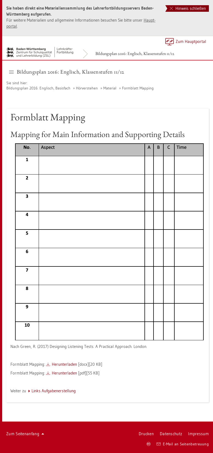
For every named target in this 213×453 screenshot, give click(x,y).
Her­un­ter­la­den (64, 364)
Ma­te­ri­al (110, 88)
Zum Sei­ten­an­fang (25, 433)
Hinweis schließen (188, 8)
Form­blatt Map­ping (138, 88)
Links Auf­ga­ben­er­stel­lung (54, 390)
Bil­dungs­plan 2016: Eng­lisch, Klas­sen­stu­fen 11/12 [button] (66, 71)
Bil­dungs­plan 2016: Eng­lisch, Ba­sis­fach (38, 88)
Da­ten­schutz (171, 433)
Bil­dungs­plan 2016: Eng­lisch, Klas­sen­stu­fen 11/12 (134, 53)
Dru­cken (146, 433)
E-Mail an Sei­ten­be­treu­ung (183, 444)
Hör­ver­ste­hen (87, 88)
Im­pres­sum (198, 433)
